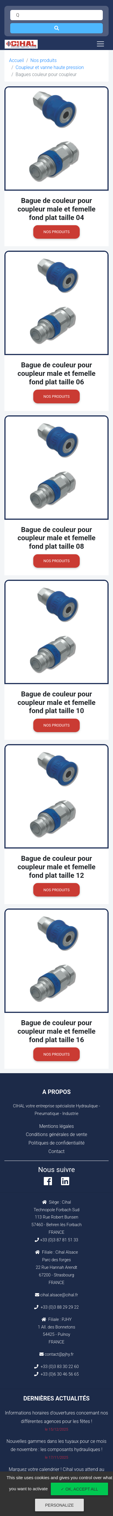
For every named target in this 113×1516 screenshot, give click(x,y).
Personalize (59, 1505)
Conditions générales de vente (56, 1134)
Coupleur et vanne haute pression (49, 67)
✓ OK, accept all (79, 1489)
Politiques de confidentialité (56, 1143)
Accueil (16, 60)
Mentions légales (56, 1126)
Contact (56, 1151)
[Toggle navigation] (100, 43)
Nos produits (43, 60)
